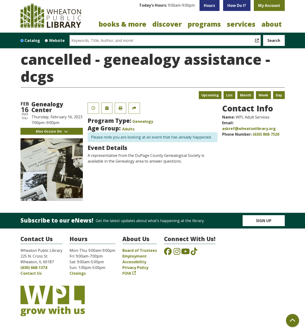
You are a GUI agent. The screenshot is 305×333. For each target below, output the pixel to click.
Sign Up (263, 220)
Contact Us (31, 273)
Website (57, 40)
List (229, 95)
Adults (128, 129)
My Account (269, 5)
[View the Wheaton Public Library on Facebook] (168, 252)
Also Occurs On (52, 131)
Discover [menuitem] (167, 24)
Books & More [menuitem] (122, 24)
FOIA (126, 273)
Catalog (32, 40)
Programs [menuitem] (204, 24)
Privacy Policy (135, 267)
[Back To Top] (292, 320)
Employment (134, 256)
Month (245, 95)
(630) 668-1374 (33, 267)
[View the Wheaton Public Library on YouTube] (185, 252)
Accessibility (134, 261)
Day (279, 95)
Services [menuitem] (241, 24)
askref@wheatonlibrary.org (249, 128)
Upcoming (210, 95)
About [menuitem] (271, 24)
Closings (78, 273)
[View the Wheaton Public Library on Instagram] (177, 252)
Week (263, 95)
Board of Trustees (139, 250)
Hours (209, 5)
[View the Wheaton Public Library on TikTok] (194, 252)
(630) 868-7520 (266, 134)
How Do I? (236, 5)
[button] (167, 5)
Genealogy (142, 121)
